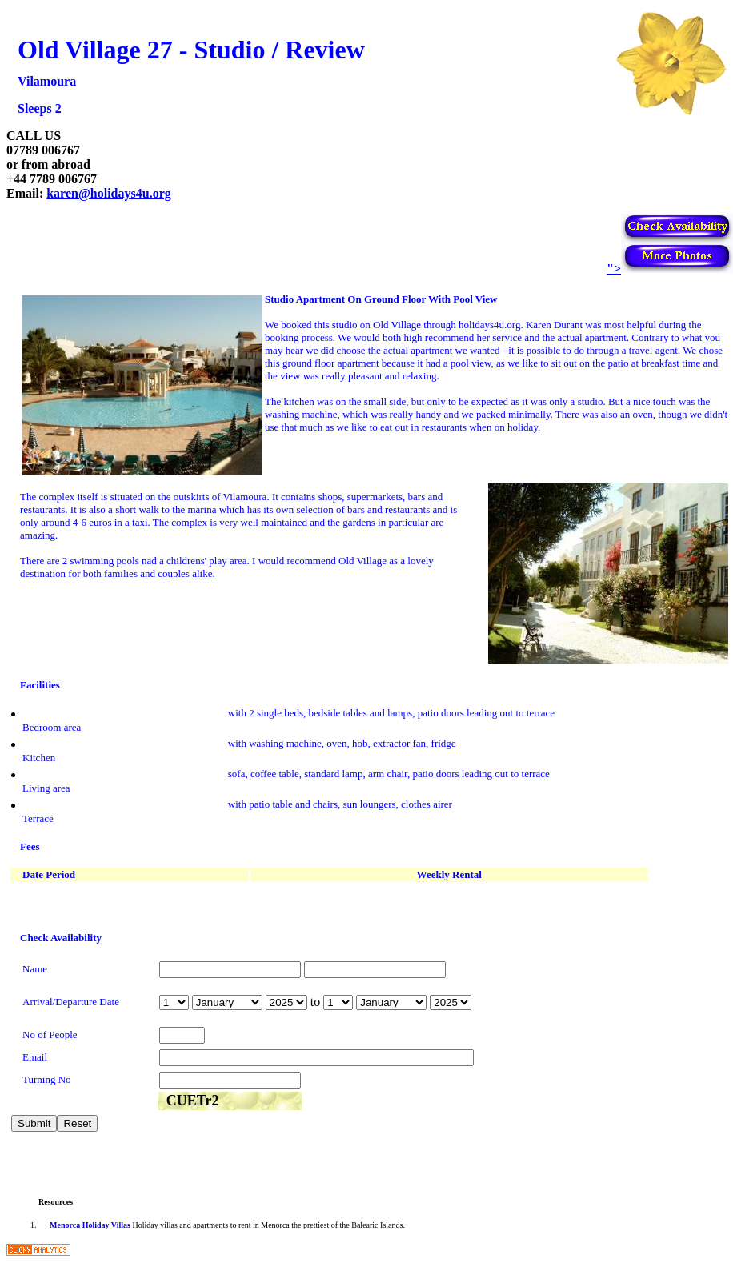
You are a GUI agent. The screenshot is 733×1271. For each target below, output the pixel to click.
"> (670, 268)
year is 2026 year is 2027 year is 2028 (286, 1002)
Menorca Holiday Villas (90, 1225)
